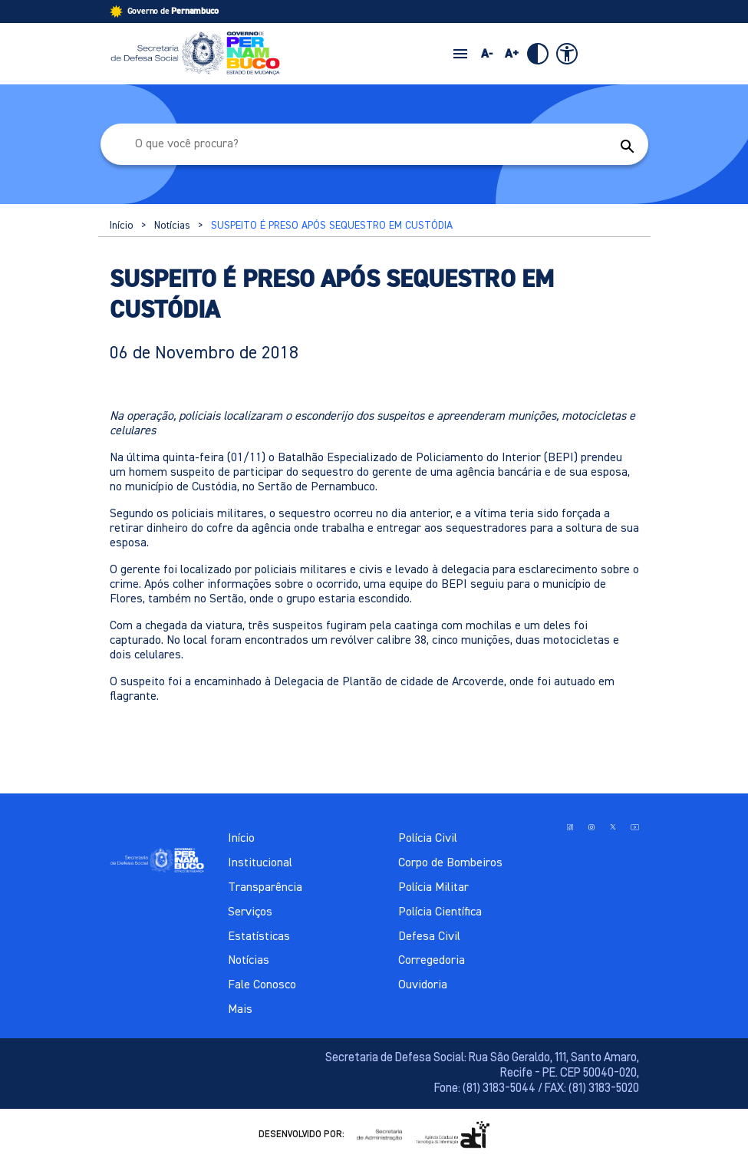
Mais (240, 1010)
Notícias (172, 225)
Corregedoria (431, 961)
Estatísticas (259, 937)
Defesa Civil (429, 937)
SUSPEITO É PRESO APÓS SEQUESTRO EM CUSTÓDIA (332, 225)
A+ (512, 53)
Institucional (260, 863)
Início (121, 225)
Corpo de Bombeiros (450, 863)
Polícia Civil (427, 839)
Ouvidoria (422, 985)
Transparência (265, 888)
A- (487, 53)
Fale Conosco (262, 985)
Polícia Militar (433, 888)
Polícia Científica (440, 912)
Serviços (250, 912)
